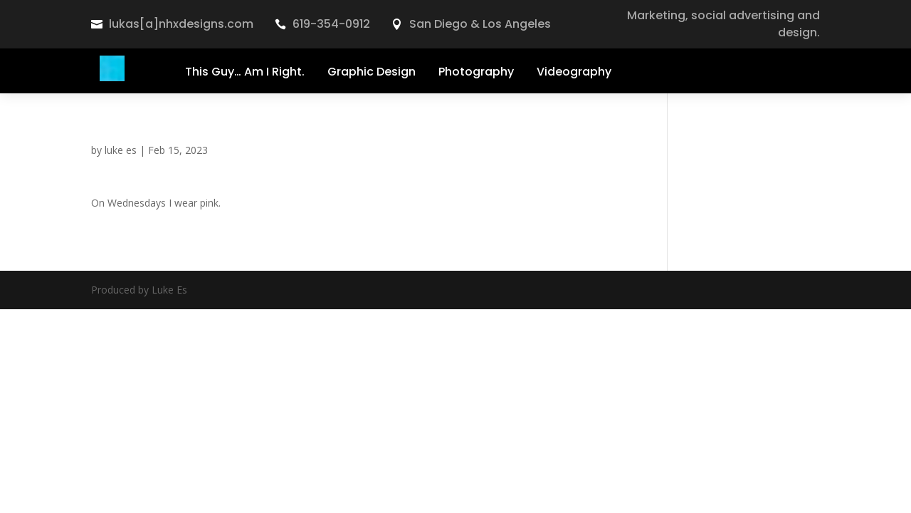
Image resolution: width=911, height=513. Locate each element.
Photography (476, 71)
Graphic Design (371, 71)
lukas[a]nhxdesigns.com (181, 24)
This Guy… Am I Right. (245, 71)
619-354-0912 (331, 24)
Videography (574, 71)
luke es (121, 150)
